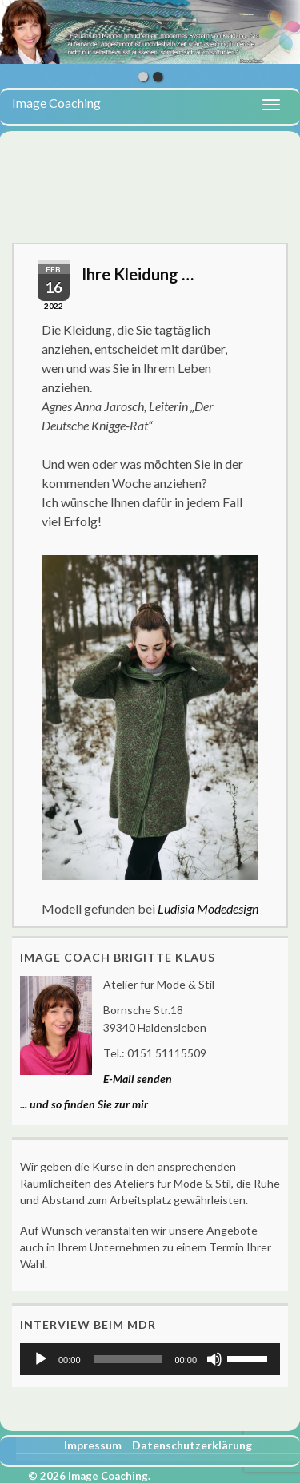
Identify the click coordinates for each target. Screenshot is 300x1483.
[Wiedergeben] (41, 1359)
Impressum (93, 1445)
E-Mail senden (137, 1078)
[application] (150, 1359)
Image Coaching (56, 102)
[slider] (128, 1359)
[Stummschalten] (214, 1359)
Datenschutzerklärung (192, 1445)
